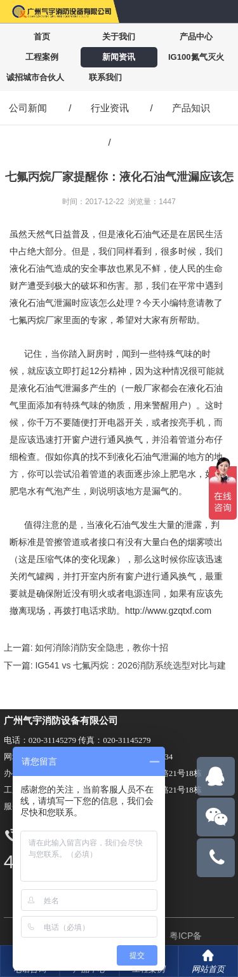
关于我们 (118, 36)
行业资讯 (110, 107)
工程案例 (42, 57)
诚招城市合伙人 (35, 77)
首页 (42, 36)
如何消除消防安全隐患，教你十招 (101, 647)
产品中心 (196, 36)
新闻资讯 (118, 57)
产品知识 (191, 107)
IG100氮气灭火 (195, 57)
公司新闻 (28, 107)
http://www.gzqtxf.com (168, 611)
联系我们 (105, 77)
